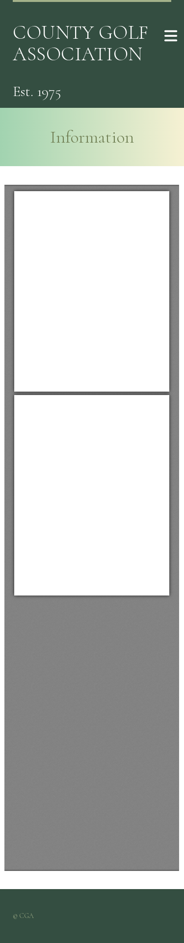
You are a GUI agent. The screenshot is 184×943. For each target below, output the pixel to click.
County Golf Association (81, 43)
